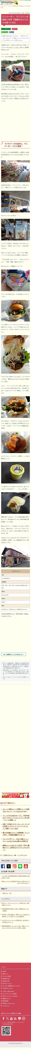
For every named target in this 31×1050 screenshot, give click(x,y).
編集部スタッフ (7, 998)
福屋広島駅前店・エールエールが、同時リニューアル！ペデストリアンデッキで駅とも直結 (15, 927)
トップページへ (22, 855)
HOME (4, 971)
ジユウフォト (6, 1005)
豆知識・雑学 (6, 981)
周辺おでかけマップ (22, 609)
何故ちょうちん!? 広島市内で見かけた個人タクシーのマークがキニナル (15, 882)
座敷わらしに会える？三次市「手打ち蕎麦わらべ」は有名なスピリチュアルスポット (16, 848)
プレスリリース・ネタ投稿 (10, 993)
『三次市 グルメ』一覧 (9, 855)
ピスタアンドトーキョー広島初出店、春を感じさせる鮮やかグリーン (15, 921)
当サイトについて (7, 996)
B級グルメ (5, 893)
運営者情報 (5, 1001)
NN (10, 893)
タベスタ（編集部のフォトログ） (11, 985)
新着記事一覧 (6, 978)
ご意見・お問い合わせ (8, 991)
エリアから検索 (7, 976)
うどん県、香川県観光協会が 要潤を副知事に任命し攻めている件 (15, 877)
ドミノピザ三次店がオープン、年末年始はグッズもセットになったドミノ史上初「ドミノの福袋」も (16, 818)
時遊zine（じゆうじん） (9, 1003)
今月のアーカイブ (7, 983)
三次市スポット (13, 609)
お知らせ (15, 996)
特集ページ (5, 973)
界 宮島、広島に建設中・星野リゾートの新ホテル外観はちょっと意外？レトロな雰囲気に (16, 915)
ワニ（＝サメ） (15, 47)
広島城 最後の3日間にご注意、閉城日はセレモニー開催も (15, 909)
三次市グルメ (5, 609)
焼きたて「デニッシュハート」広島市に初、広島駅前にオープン (15, 904)
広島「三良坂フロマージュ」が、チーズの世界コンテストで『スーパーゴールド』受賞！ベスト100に (16, 826)
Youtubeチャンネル (8, 988)
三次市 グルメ (14, 28)
